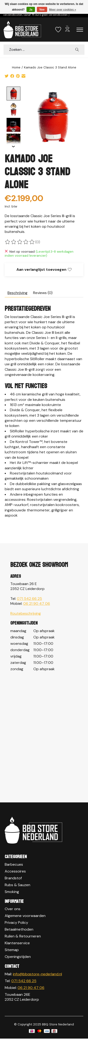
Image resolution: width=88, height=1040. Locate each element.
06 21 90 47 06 (36, 603)
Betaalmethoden (19, 928)
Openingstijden (18, 956)
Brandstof (13, 877)
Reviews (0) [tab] (43, 292)
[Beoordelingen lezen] (20, 241)
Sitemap (12, 949)
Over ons (12, 908)
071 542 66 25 (29, 598)
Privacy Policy (16, 922)
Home (16, 67)
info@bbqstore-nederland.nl (37, 973)
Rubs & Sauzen (17, 884)
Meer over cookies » (62, 9)
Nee (42, 9)
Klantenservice (17, 942)
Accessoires (15, 870)
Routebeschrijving (25, 612)
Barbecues (14, 863)
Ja (30, 9)
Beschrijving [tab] (17, 292)
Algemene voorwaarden (25, 915)
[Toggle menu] (79, 29)
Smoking (12, 891)
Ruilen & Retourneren (23, 935)
